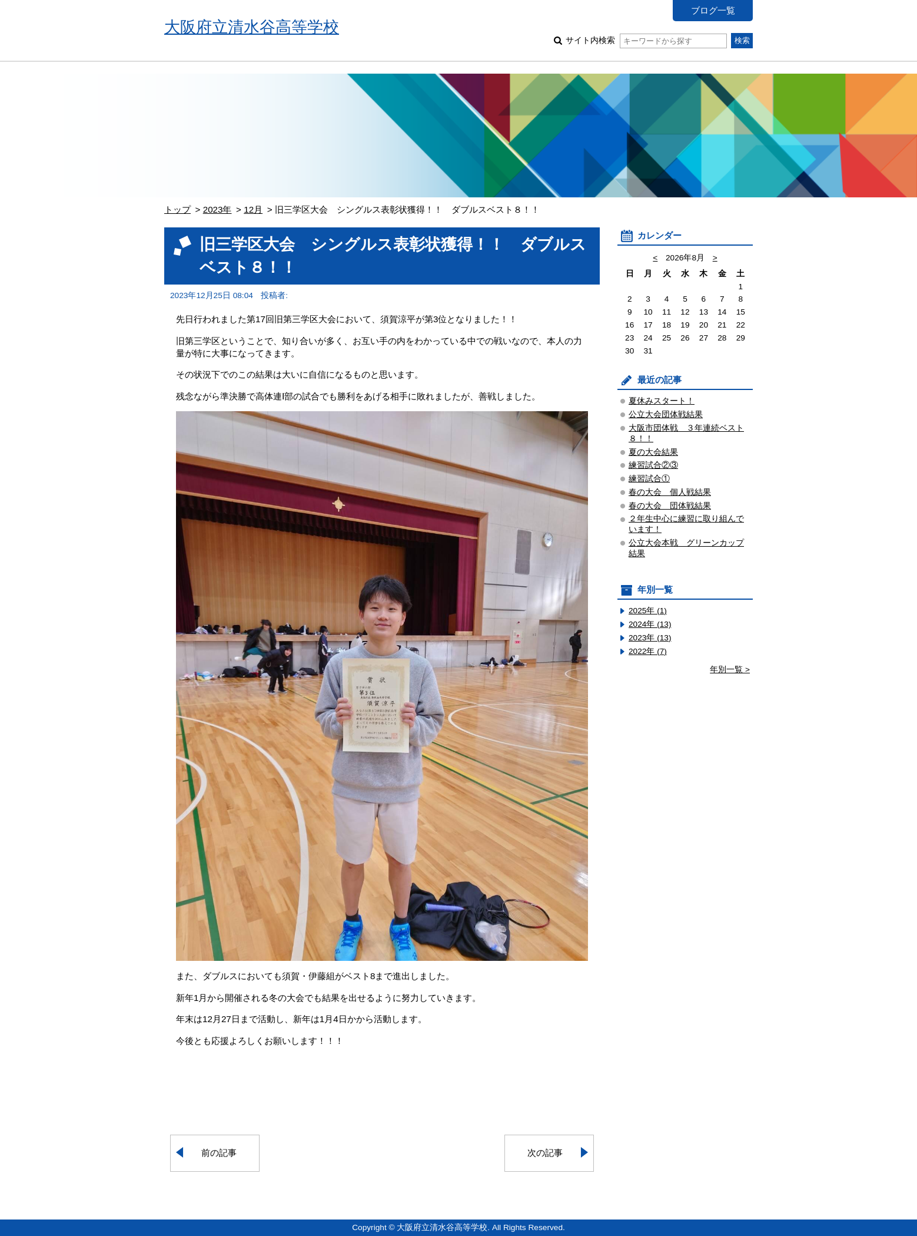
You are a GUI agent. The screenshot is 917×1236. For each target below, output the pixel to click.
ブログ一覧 (713, 10)
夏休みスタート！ (662, 400)
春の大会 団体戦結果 (670, 505)
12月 (253, 209)
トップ (177, 209)
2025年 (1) (648, 610)
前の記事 (219, 1153)
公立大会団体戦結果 (666, 414)
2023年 (217, 209)
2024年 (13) (650, 624)
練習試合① (649, 478)
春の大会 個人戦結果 (670, 492)
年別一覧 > (730, 669)
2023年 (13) (650, 637)
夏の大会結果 (653, 452)
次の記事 (545, 1153)
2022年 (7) (648, 651)
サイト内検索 (646, 40)
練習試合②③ (653, 465)
